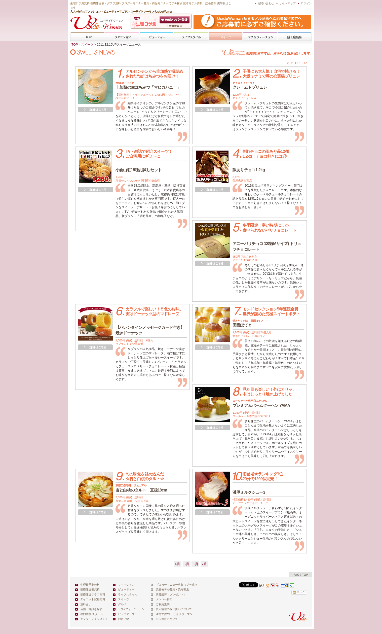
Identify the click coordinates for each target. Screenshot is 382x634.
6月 (195, 564)
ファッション (122, 36)
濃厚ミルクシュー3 (249, 492)
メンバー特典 (164, 599)
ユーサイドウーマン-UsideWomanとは (175, 26)
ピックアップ (126, 614)
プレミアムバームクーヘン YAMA (261, 403)
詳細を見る (95, 109)
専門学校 (294, 36)
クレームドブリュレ (250, 85)
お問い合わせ (265, 3)
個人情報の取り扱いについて (174, 609)
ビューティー (156, 36)
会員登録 (175, 19)
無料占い (85, 604)
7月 (204, 564)
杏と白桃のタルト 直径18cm (141, 488)
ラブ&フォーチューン (260, 36)
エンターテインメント (94, 618)
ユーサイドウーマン (180, 614)
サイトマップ (287, 3)
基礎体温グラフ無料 (92, 594)
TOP (87, 36)
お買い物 (123, 618)
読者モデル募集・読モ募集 (172, 589)
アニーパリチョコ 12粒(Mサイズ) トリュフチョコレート (267, 246)
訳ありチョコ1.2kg (249, 170)
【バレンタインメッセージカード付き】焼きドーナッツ (150, 330)
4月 (177, 564)
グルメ (122, 604)
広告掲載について (167, 618)
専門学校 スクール (91, 614)
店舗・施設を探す (91, 609)
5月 (186, 564)
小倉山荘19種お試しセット (139, 170)
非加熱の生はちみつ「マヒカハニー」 (148, 85)
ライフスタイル (191, 36)
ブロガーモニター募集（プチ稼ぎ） (178, 584)
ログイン (306, 3)
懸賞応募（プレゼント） (171, 594)
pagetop (300, 574)
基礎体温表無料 (90, 589)
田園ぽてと (248, 323)
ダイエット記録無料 (92, 599)
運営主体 (161, 614)
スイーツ (225, 36)
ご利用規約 (163, 604)
